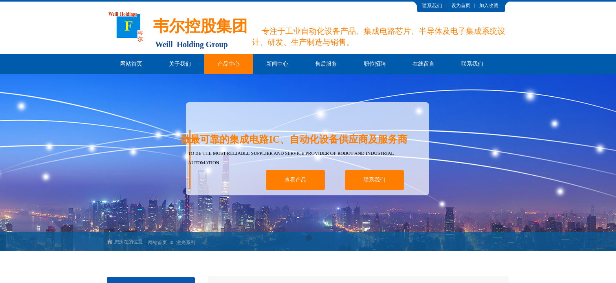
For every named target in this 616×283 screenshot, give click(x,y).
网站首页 (131, 64)
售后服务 (326, 64)
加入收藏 (488, 5)
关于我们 (180, 64)
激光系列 (185, 242)
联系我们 (472, 64)
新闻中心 (277, 64)
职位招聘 (375, 64)
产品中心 (229, 64)
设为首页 (460, 5)
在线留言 (423, 64)
